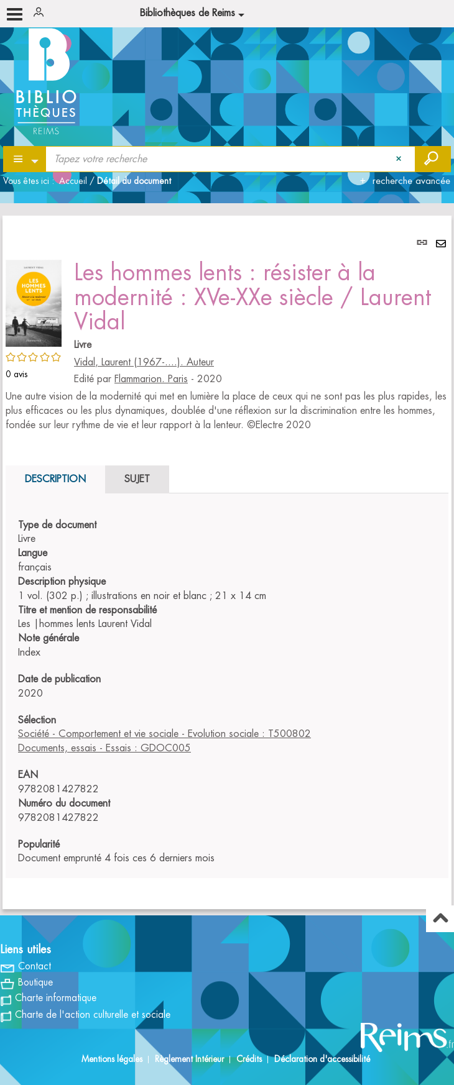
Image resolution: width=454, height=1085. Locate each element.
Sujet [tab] (137, 479)
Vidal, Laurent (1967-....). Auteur (144, 362)
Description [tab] (55, 479)
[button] (34, 301)
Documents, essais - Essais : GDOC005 (104, 748)
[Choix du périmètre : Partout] (25, 159)
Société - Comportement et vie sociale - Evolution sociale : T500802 (164, 734)
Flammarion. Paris (151, 379)
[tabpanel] (227, 562)
